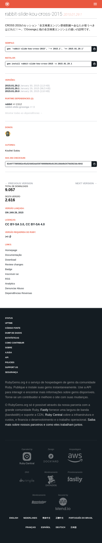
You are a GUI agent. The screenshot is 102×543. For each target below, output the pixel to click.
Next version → (86, 183)
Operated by (28, 450)
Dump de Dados (13, 333)
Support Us (11, 367)
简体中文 (46, 518)
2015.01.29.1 (12, 88)
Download (10, 259)
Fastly (44, 409)
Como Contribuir (14, 343)
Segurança (11, 372)
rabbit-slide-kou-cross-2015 (33, 14)
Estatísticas (12, 338)
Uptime (9, 323)
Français (31, 527)
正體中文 (60, 518)
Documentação (13, 254)
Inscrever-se (12, 274)
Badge (8, 269)
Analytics (10, 283)
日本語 (73, 527)
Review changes (14, 264)
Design (53, 449)
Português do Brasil (81, 518)
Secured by (64, 495)
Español (45, 527)
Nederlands (30, 518)
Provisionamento (75, 472)
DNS (29, 472)
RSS (7, 278)
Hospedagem (75, 449)
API (6, 357)
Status (9, 318)
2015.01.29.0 (12, 91)
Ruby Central (53, 414)
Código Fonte (12, 328)
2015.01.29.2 (12, 85)
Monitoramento (51, 472)
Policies (9, 362)
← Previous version (19, 183)
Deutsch (60, 527)
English (13, 518)
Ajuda (8, 352)
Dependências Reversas (18, 293)
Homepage (11, 250)
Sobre (8, 347)
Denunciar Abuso (14, 288)
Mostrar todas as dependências (22, 113)
